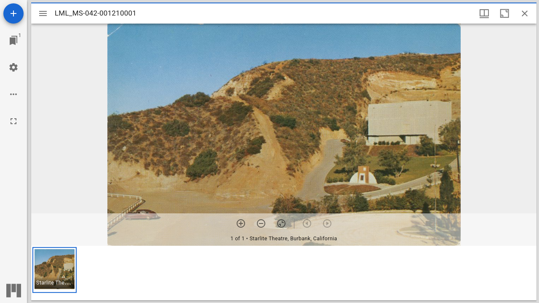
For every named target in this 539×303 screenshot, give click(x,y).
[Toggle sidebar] (43, 13)
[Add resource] (13, 13)
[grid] (283, 273)
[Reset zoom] (281, 223)
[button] (55, 270)
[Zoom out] (261, 223)
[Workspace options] (13, 94)
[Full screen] (13, 121)
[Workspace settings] (13, 67)
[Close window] (525, 13)
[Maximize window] (504, 13)
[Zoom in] (241, 223)
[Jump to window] (13, 40)
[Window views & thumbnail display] (484, 13)
